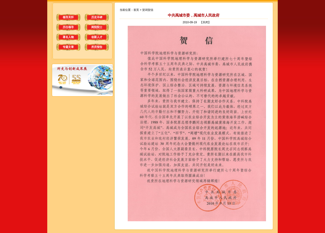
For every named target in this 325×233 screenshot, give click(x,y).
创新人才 (96, 37)
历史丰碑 (96, 17)
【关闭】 (205, 22)
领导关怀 (68, 17)
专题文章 (68, 47)
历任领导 (68, 27)
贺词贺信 (147, 10)
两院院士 (96, 27)
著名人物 (68, 37)
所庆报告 (96, 47)
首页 (136, 10)
